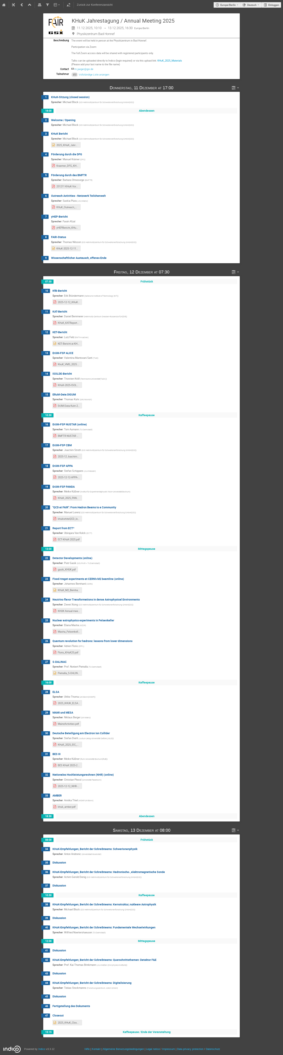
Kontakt (96, 1049)
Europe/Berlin (228, 5)
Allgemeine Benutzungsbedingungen (123, 1049)
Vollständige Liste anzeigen (94, 74)
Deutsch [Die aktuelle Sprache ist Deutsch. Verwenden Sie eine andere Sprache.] (251, 5)
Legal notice (153, 1049)
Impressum (168, 1049)
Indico (41, 1049)
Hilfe (87, 1049)
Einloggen (273, 5)
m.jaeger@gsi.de (83, 69)
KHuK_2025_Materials (169, 60)
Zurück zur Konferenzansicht (95, 5)
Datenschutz (213, 1049)
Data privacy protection (190, 1049)
